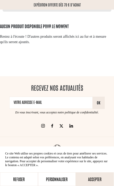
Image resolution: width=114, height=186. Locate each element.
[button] (6, 54)
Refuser (19, 179)
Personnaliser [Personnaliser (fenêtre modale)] (57, 179)
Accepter (94, 179)
